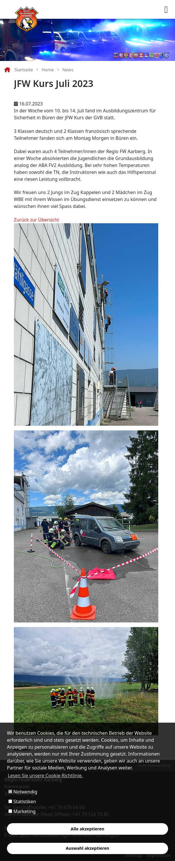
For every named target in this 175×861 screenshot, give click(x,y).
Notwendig (22, 792)
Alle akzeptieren (87, 829)
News (67, 69)
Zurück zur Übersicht (36, 220)
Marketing (22, 811)
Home (48, 69)
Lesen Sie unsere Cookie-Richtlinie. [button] (45, 775)
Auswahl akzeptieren (87, 848)
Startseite (23, 69)
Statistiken (22, 801)
